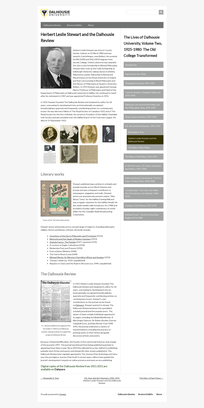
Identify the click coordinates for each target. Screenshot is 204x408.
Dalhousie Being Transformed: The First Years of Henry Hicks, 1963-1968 (143, 179)
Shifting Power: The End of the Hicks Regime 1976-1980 (142, 216)
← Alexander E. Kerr (50, 378)
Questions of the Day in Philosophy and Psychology (73, 236)
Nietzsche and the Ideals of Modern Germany (70, 239)
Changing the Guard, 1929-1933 (140, 83)
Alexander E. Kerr (136, 132)
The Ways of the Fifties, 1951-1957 (141, 156)
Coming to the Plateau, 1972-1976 (141, 205)
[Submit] (161, 12)
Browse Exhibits (74, 25)
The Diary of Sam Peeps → (151, 378)
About (91, 25)
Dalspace (80, 305)
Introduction (131, 65)
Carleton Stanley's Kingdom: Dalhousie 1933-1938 (143, 94)
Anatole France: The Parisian (63, 242)
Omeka (62, 394)
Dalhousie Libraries (52, 25)
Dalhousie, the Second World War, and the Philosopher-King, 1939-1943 (142, 106)
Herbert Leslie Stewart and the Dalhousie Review (142, 140)
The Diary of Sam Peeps (139, 147)
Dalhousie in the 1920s (135, 74)
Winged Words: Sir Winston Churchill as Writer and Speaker (77, 257)
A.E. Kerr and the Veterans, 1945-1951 (142, 126)
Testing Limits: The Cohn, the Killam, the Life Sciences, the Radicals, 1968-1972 (142, 193)
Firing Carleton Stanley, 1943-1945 (141, 117)
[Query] (145, 12)
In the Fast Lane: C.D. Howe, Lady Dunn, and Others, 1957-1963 (143, 167)
